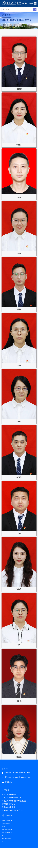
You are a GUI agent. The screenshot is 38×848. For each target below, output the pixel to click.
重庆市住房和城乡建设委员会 (12, 810)
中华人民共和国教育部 (10, 794)
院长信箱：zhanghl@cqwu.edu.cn (17, 777)
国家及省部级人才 (9, 23)
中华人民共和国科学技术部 (11, 797)
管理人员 (28, 20)
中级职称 (31, 23)
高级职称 (22, 23)
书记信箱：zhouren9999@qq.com (17, 772)
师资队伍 (20, 20)
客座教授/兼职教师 (19, 26)
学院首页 (13, 20)
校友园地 (8, 782)
